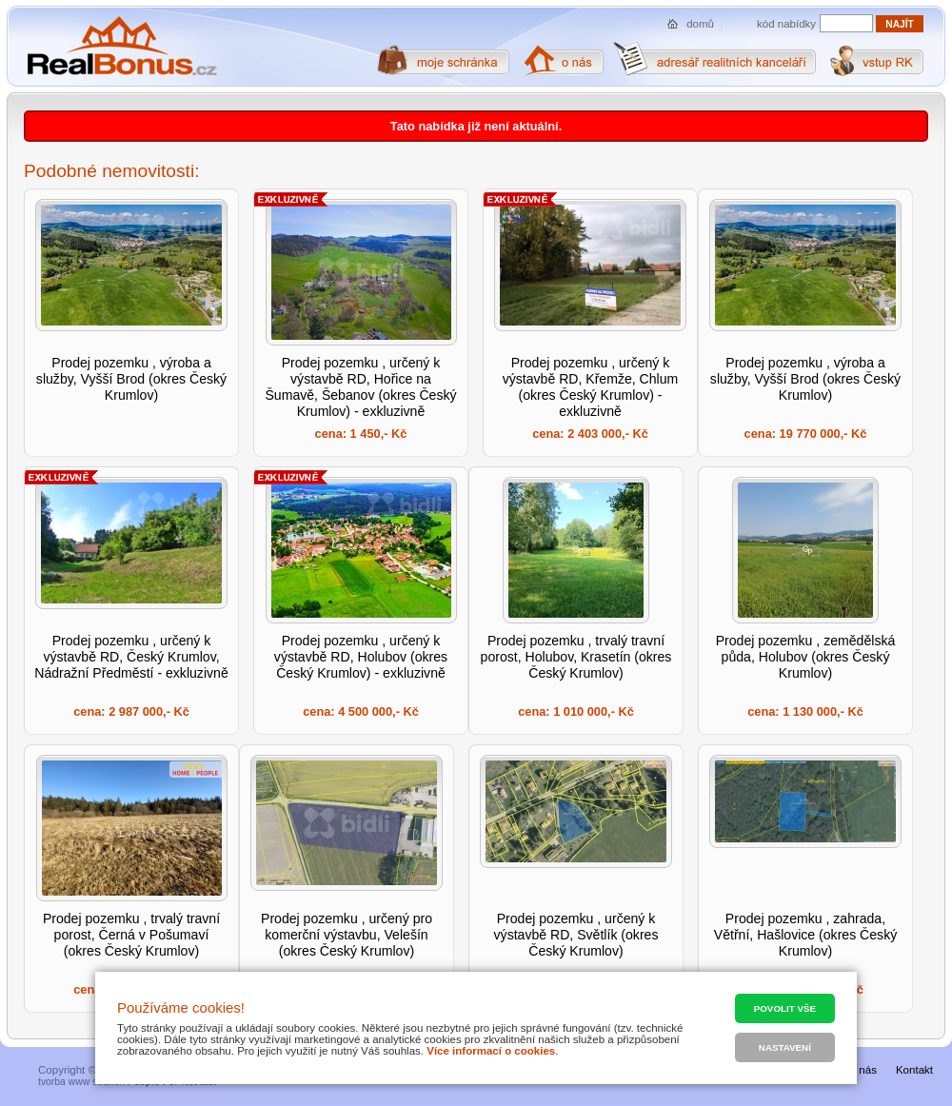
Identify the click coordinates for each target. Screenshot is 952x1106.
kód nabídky (786, 24)
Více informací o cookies (490, 1051)
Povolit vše (785, 1008)
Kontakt (914, 1070)
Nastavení (785, 1047)
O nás (862, 1070)
